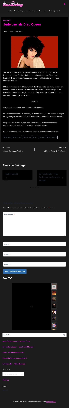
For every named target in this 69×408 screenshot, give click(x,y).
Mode (40, 11)
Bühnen (16, 11)
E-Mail (7, 254)
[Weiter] (63, 178)
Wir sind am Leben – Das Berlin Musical (17, 347)
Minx (35, 137)
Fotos (10, 11)
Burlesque (28, 11)
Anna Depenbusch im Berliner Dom (16, 341)
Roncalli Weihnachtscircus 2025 (14, 358)
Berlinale (7, 137)
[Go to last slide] (6, 178)
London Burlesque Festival (17, 149)
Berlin (45, 11)
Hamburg (52, 11)
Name (7, 244)
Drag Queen (17, 137)
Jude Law (27, 137)
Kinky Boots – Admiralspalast (13, 364)
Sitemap (5, 380)
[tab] (30, 187)
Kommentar (9, 214)
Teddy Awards (52, 137)
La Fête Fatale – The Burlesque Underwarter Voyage (50, 177)
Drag (21, 11)
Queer (42, 137)
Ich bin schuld (11, 174)
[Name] (34, 244)
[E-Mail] (34, 254)
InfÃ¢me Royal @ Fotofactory (51, 149)
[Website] (34, 264)
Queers (34, 11)
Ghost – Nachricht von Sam (13, 353)
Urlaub (58, 11)
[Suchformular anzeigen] (65, 4)
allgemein (7, 20)
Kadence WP (51, 402)
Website (7, 264)
